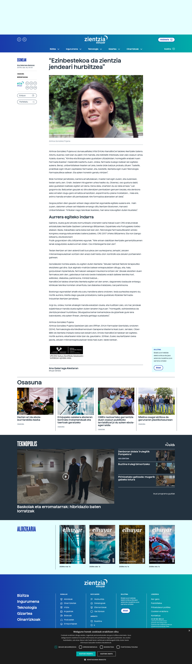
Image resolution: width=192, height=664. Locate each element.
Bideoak (66, 615)
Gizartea (24, 613)
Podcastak (67, 620)
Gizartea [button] (114, 49)
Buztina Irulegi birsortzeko (134, 464)
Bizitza (23, 595)
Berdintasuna (22, 77)
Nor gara (155, 599)
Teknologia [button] (95, 49)
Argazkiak (66, 611)
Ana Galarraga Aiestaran (26, 65)
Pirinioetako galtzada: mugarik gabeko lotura (136, 478)
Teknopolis (27, 443)
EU (27, 83)
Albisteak (66, 599)
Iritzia (64, 607)
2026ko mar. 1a (65, 566)
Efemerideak (98, 607)
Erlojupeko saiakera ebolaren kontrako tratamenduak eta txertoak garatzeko (75, 420)
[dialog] (96, 646)
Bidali (158, 368)
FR (35, 83)
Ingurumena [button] (74, 49)
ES (31, 83)
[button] (19, 39)
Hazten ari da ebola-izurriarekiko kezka (29, 418)
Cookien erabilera (159, 611)
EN (27, 87)
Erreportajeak (68, 624)
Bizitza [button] (55, 49)
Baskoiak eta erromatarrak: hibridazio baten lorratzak (59, 508)
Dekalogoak (97, 603)
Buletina (169, 49)
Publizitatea (156, 603)
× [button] (189, 631)
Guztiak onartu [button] (86, 654)
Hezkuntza (97, 599)
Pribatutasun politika (160, 607)
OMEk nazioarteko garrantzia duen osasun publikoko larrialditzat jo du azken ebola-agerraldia (116, 421)
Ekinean (21, 60)
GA (35, 87)
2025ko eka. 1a (154, 566)
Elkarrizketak (68, 603)
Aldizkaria (166, 39)
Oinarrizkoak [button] (135, 49)
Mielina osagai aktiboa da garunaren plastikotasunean (155, 418)
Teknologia (27, 607)
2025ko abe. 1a (94, 566)
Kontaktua (155, 615)
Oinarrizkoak (28, 619)
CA (31, 87)
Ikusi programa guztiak (164, 494)
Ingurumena (28, 601)
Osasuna (20, 74)
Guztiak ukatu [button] (106, 654)
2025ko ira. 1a (124, 566)
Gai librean (97, 611)
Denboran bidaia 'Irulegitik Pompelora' (134, 453)
